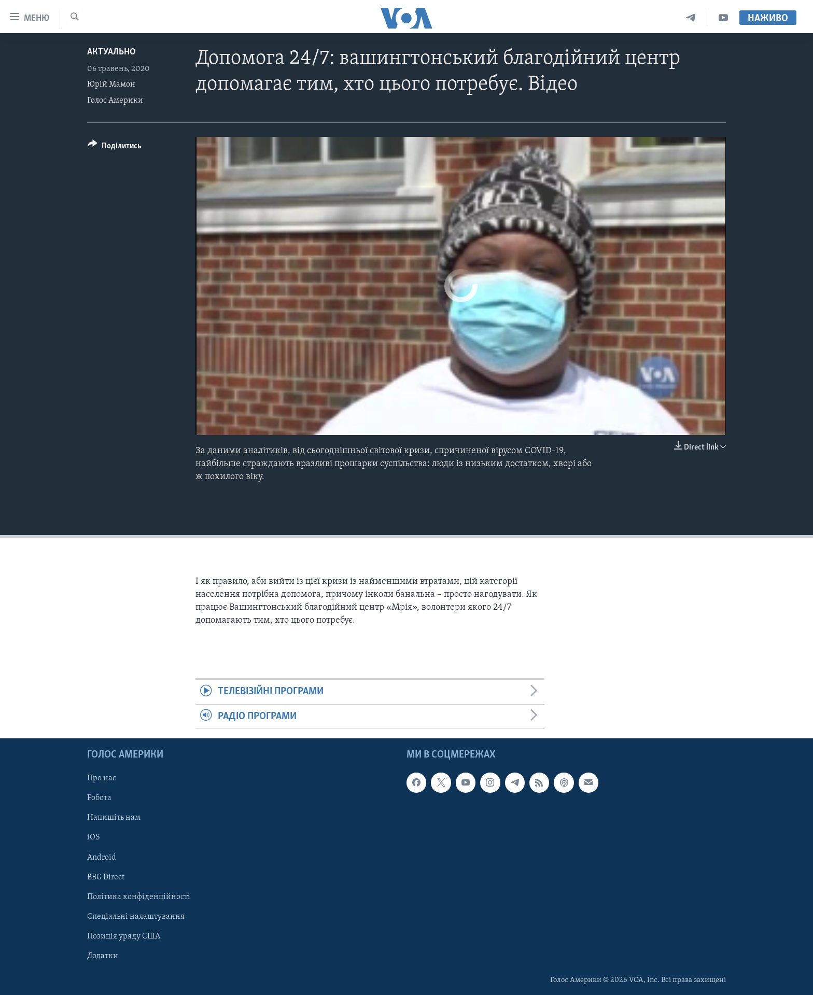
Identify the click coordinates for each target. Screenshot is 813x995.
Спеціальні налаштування (136, 917)
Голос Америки (115, 100)
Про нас (101, 778)
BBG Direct (105, 877)
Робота (99, 798)
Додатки (102, 956)
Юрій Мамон (111, 84)
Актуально (111, 52)
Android (101, 857)
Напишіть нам (114, 818)
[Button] (115, 147)
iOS (93, 838)
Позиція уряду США (123, 936)
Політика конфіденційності (138, 897)
